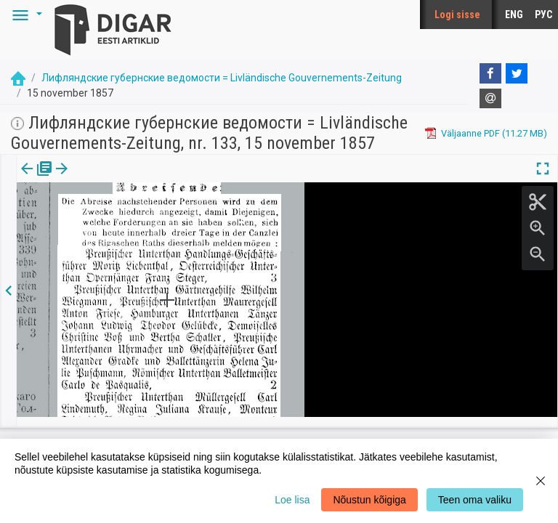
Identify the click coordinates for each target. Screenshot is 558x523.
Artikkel (101, 179)
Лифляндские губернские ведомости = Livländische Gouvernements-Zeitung (221, 78)
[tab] (36, 179)
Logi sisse (457, 14)
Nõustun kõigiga (369, 500)
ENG (514, 14)
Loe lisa (292, 500)
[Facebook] (490, 73)
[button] (24, 14)
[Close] (540, 480)
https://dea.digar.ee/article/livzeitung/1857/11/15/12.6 (131, 218)
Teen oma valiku (475, 500)
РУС (543, 14)
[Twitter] (516, 73)
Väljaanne (37, 179)
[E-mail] (490, 99)
